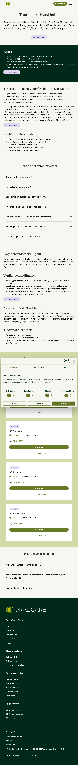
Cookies (9, 740)
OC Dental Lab (13, 638)
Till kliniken (39, 412)
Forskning (10, 695)
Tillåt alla (63, 404)
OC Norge (10, 718)
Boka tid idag (39, 37)
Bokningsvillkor (11, 732)
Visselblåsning (11, 744)
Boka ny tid (11, 657)
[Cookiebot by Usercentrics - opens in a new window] (65, 361)
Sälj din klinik (12, 634)
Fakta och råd (12, 687)
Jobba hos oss (13, 630)
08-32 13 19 (16, 441)
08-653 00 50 (17, 523)
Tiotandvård (12, 691)
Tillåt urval (39, 404)
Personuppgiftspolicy (14, 736)
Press (8, 643)
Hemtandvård (12, 683)
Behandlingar (12, 679)
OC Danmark (12, 710)
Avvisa (14, 404)
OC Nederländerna (15, 714)
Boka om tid (12, 661)
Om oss (9, 626)
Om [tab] (64, 368)
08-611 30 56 (16, 482)
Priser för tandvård (15, 665)
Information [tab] (39, 368)
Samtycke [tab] (14, 368)
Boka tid (39, 447)
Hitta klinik (60, 3)
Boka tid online (12, 72)
